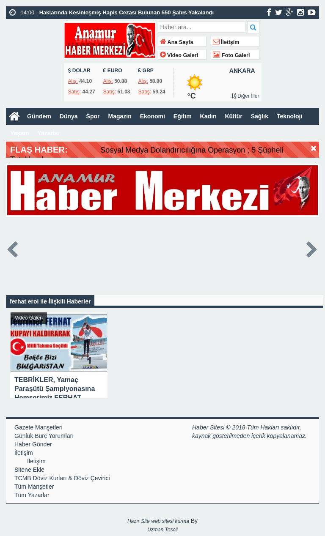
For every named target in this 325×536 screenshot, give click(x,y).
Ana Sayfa (176, 42)
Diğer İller (245, 96)
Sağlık (259, 116)
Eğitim (183, 116)
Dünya (69, 116)
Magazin (119, 116)
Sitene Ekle (29, 469)
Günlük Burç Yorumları (44, 435)
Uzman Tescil (162, 530)
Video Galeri (179, 55)
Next (312, 247)
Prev (12, 247)
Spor (93, 116)
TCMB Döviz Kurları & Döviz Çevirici (62, 478)
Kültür (233, 116)
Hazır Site (138, 521)
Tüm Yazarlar (32, 495)
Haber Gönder (33, 444)
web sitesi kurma (170, 521)
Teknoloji (289, 116)
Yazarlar (48, 133)
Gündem (39, 116)
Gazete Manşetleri (38, 427)
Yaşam (19, 133)
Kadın (208, 116)
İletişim (226, 42)
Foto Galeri (231, 55)
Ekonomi (152, 116)
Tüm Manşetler (34, 486)
